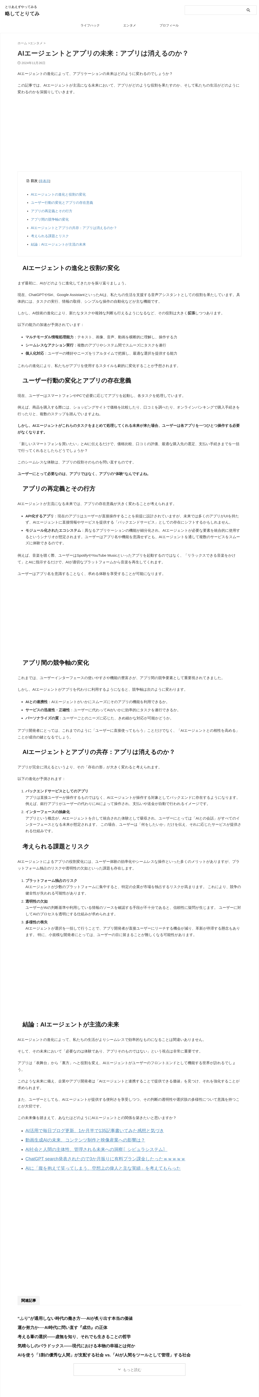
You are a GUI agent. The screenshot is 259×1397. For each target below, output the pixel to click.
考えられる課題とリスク (50, 236)
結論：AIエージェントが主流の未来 (58, 244)
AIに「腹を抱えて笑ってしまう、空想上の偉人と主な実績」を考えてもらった (90, 1163)
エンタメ (129, 25)
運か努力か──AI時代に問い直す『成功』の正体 (57, 1321)
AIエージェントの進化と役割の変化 (58, 194)
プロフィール (169, 25)
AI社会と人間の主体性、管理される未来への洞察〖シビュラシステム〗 (84, 1146)
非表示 (44, 181)
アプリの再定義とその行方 (51, 211)
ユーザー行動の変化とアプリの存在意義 (62, 203)
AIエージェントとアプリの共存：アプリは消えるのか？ (74, 228)
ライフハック (90, 25)
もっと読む (132, 1363)
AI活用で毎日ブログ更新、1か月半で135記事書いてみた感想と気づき (83, 1130)
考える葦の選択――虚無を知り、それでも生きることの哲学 (68, 1330)
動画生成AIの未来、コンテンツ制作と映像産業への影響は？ (75, 1138)
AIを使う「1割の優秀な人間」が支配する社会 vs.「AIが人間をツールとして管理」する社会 (94, 1349)
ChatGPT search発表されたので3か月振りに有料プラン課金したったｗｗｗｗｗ (92, 1154)
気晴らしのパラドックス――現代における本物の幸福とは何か (69, 1340)
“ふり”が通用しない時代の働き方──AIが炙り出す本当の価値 (68, 1312)
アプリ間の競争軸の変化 (50, 219)
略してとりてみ (22, 13)
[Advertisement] (129, 134)
